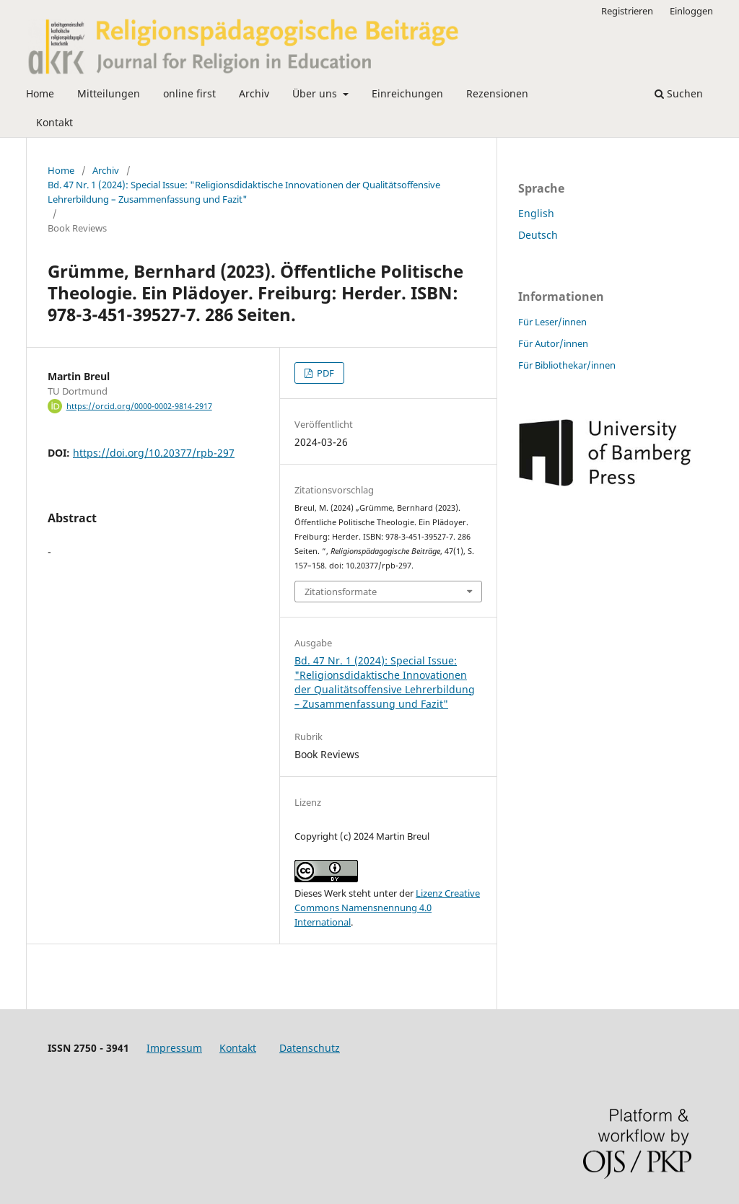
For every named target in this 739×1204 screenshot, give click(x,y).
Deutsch (538, 235)
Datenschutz (309, 1048)
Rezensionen (497, 93)
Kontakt (54, 122)
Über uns (316, 93)
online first (189, 93)
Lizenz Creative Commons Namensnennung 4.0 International (387, 907)
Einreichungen (407, 93)
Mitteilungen (108, 93)
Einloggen (691, 10)
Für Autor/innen (553, 343)
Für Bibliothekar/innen (567, 365)
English (536, 213)
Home (40, 93)
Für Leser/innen (552, 321)
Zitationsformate (341, 591)
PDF (324, 372)
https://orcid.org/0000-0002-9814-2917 (139, 406)
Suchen (679, 93)
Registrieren (627, 10)
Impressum (174, 1048)
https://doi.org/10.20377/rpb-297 (154, 453)
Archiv (254, 93)
